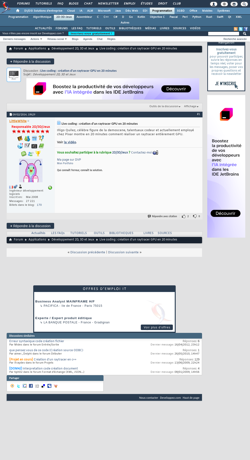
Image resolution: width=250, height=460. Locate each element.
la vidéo (70, 142)
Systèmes (223, 11)
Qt (229, 17)
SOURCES (179, 28)
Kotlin (141, 17)
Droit (162, 4)
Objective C (157, 17)
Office (193, 11)
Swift (220, 17)
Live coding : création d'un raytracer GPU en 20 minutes (78, 71)
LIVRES (164, 28)
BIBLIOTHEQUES (121, 233)
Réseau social (55, 39)
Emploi (129, 4)
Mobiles (207, 11)
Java (118, 11)
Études (146, 4)
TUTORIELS (93, 28)
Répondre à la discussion (30, 61)
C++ (106, 17)
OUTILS (110, 28)
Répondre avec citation (162, 216)
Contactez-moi (141, 153)
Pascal (174, 17)
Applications (37, 49)
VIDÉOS (195, 28)
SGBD (181, 11)
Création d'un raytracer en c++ (55, 360)
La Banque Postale (61, 322)
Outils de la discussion (163, 106)
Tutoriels (43, 4)
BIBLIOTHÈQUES (130, 28)
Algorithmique (42, 17)
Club (176, 4)
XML (239, 17)
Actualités (38, 233)
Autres (125, 22)
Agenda (87, 39)
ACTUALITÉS (43, 28)
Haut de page (191, 397)
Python (196, 17)
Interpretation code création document (50, 369)
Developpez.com (170, 397)
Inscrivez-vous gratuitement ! (91, 33)
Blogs (73, 4)
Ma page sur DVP (69, 160)
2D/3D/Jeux (120, 153)
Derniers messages (14, 39)
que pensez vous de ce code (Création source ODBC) (46, 350)
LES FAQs (58, 233)
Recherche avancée (235, 39)
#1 (198, 114)
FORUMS (62, 28)
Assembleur (84, 17)
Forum (18, 49)
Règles (111, 39)
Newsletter (107, 4)
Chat (88, 4)
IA (81, 11)
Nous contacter (148, 397)
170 (39, 205)
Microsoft (104, 11)
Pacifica (51, 305)
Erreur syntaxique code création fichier (36, 341)
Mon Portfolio (65, 163)
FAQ (60, 4)
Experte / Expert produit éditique (63, 318)
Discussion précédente (87, 252)
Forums (23, 4)
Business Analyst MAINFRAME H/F (65, 301)
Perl (185, 17)
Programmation (162, 11)
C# (115, 17)
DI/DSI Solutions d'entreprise (43, 11)
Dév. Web (131, 11)
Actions (35, 39)
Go (131, 17)
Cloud (71, 11)
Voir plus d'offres (157, 327)
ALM (90, 11)
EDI (145, 11)
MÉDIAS (150, 28)
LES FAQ (76, 28)
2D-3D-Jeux (64, 17)
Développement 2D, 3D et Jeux (73, 49)
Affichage (190, 106)
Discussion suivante (123, 252)
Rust (209, 17)
